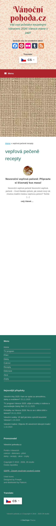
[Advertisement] (28, 107)
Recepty (7, 367)
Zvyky (6, 379)
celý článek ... (28, 201)
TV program (9, 351)
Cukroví (7, 363)
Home (7, 143)
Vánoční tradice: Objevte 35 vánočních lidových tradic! (27, 424)
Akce (6, 375)
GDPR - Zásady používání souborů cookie (22, 471)
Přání (6, 355)
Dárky (6, 359)
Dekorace (8, 371)
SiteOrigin (26, 520)
